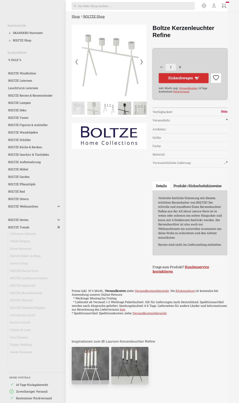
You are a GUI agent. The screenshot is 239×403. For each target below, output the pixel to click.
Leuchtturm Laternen (23, 88)
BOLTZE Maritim (21, 301)
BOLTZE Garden (19, 177)
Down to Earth (20, 324)
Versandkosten (188, 88)
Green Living (19, 265)
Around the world (22, 316)
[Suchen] (133, 6)
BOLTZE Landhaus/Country (29, 279)
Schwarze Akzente (23, 235)
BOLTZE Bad (16, 191)
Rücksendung (185, 291)
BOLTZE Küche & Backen (25, 147)
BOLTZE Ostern (18, 199)
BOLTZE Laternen (20, 80)
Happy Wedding (21, 346)
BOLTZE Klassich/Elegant (27, 309)
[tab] (161, 186)
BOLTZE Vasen (18, 117)
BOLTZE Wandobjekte (23, 132)
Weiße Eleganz (20, 242)
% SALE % (14, 60)
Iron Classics (19, 339)
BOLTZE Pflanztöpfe (21, 184)
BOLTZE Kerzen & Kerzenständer (30, 95)
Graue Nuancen (21, 250)
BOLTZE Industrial (22, 287)
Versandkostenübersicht (152, 291)
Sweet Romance (21, 353)
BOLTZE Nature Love (24, 272)
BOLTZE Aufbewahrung (24, 162)
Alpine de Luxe (20, 331)
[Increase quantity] (180, 67)
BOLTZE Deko (17, 110)
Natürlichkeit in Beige (25, 257)
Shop (76, 16)
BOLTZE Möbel (18, 169)
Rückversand (181, 91)
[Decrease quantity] (161, 67)
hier (122, 309)
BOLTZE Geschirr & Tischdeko (28, 154)
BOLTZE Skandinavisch (26, 294)
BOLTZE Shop (94, 16)
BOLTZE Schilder (19, 140)
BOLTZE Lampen (19, 103)
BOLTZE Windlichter (22, 73)
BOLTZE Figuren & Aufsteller (28, 125)
